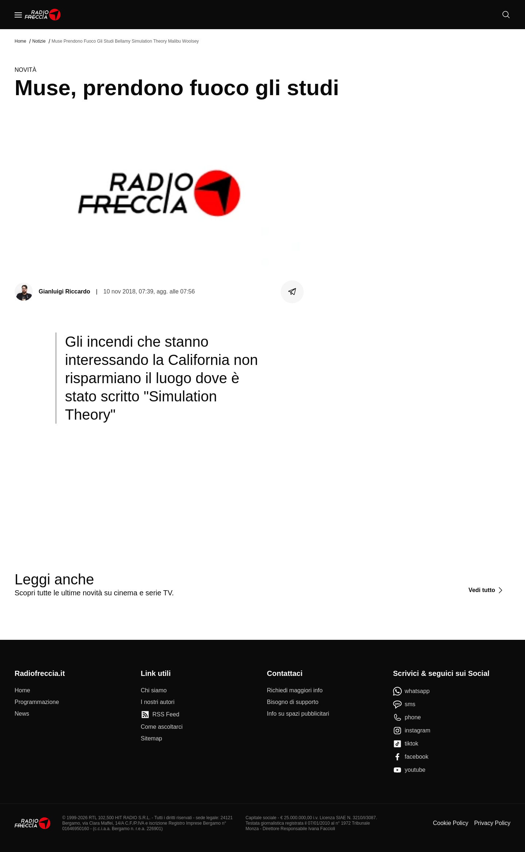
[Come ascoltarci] (162, 727)
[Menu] (18, 14)
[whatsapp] (411, 691)
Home (20, 41)
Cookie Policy (450, 823)
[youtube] (409, 770)
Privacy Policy (492, 823)
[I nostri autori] (157, 702)
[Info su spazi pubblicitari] (298, 713)
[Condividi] (292, 291)
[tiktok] (405, 743)
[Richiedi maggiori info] (295, 690)
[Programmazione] (37, 702)
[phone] (407, 717)
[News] (22, 713)
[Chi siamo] (154, 690)
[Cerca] (506, 14)
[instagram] (411, 730)
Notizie (39, 41)
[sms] (404, 704)
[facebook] (410, 756)
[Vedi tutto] (486, 590)
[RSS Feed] (160, 714)
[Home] (43, 14)
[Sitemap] (151, 738)
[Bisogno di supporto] (292, 702)
